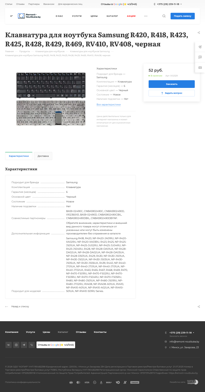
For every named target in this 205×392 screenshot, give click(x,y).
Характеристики (19, 156)
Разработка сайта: (177, 382)
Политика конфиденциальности (22, 382)
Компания (11, 331)
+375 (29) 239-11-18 (168, 4)
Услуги (30, 331)
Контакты (100, 331)
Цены (46, 331)
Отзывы (81, 331)
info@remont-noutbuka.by (184, 341)
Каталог (63, 331)
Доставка (43, 156)
